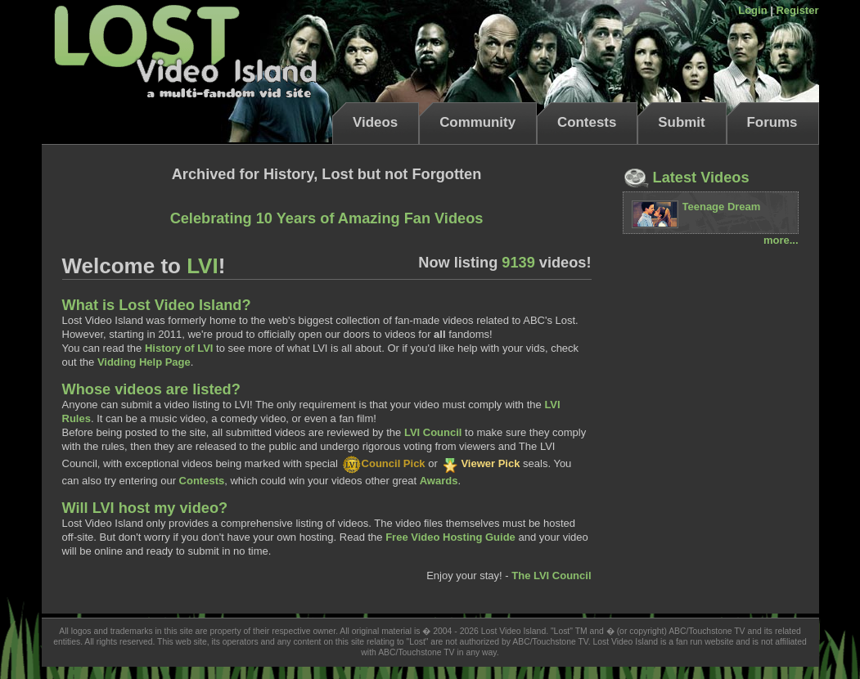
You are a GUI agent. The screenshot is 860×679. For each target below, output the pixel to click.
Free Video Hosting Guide (450, 537)
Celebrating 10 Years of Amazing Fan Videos (327, 218)
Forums (772, 122)
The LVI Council (551, 575)
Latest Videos (686, 177)
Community (477, 122)
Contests (586, 122)
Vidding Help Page (144, 362)
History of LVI (179, 348)
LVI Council (433, 432)
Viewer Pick (480, 463)
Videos (375, 122)
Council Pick (383, 463)
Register (797, 10)
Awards (439, 480)
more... (781, 240)
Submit (681, 122)
